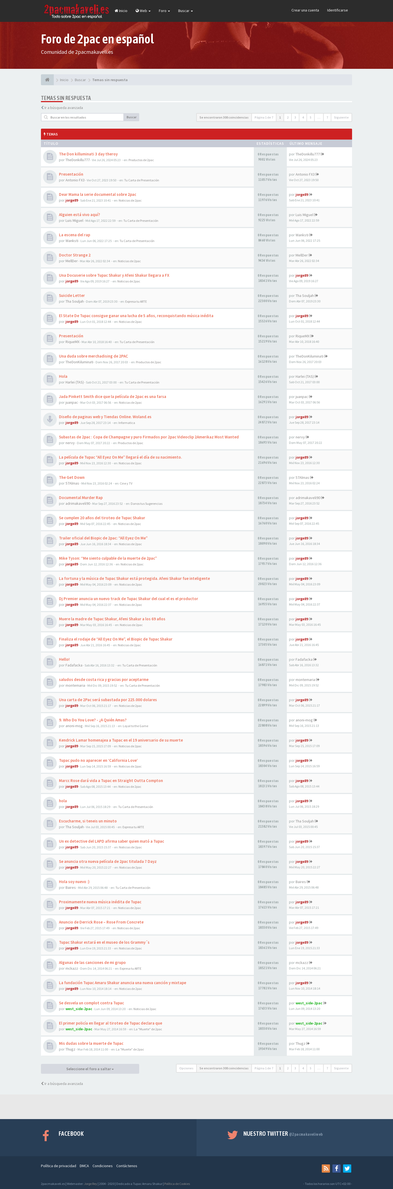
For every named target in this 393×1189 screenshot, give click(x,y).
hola (63, 800)
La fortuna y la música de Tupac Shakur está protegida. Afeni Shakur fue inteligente (134, 578)
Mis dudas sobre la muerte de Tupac (91, 1043)
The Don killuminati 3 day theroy (88, 154)
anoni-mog (74, 725)
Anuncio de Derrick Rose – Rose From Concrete (101, 922)
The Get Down (72, 477)
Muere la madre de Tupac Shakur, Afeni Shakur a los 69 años (112, 618)
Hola (63, 376)
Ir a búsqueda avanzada (63, 107)
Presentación (71, 174)
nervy (70, 442)
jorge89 (72, 200)
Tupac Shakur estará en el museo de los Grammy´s (104, 942)
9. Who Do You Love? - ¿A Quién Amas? (93, 719)
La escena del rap (74, 234)
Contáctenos (126, 1165)
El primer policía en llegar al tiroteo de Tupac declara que (110, 1023)
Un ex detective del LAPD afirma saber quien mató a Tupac (111, 841)
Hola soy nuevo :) (74, 881)
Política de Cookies (177, 1184)
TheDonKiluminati (79, 361)
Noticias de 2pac (130, 200)
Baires (71, 887)
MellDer (72, 260)
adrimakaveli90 (78, 503)
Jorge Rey (90, 1184)
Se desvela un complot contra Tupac (91, 1002)
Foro (164, 10)
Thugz (70, 1049)
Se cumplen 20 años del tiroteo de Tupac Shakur (102, 517)
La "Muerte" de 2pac (148, 1029)
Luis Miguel (74, 220)
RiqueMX (72, 341)
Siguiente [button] (341, 117)
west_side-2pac (79, 1008)
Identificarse (337, 10)
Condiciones (103, 1165)
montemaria (75, 685)
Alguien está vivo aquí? (79, 214)
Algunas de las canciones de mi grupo (92, 962)
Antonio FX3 (75, 180)
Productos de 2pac (141, 160)
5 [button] (310, 117)
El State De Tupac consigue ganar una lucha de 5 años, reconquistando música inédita (136, 315)
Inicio (121, 10)
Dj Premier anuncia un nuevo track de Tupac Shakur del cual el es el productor (128, 598)
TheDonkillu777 (78, 159)
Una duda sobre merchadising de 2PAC (93, 356)
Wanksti (72, 240)
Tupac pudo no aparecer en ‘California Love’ (98, 760)
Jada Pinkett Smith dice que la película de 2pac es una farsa (112, 396)
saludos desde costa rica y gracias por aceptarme (103, 679)
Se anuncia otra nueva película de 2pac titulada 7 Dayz (108, 861)
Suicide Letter (72, 295)
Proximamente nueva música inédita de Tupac (100, 901)
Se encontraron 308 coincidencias (224, 117)
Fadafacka (74, 665)
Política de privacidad (58, 1165)
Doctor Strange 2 (75, 255)
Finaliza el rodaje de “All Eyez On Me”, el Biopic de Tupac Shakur (115, 639)
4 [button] (303, 117)
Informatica (126, 423)
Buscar (185, 10)
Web (143, 10)
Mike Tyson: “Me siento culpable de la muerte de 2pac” (108, 558)
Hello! (64, 659)
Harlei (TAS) (75, 382)
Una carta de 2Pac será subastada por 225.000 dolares (108, 699)
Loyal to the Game (135, 726)
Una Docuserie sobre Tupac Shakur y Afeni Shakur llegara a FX (114, 275)
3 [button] (295, 117)
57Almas (72, 483)
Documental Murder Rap (81, 497)
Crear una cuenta (305, 10)
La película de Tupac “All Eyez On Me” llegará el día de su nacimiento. (120, 457)
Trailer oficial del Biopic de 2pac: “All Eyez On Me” (103, 538)
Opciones (186, 1068)
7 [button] (327, 117)
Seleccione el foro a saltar (90, 1068)
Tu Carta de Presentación (141, 180)
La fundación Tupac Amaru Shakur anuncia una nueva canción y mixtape (122, 982)
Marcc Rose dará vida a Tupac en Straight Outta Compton (111, 780)
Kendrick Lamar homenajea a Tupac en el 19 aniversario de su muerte (121, 740)
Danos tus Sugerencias (146, 503)
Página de (264, 117)
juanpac (72, 402)
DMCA (84, 1165)
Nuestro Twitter (283, 1133)
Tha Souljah (75, 301)
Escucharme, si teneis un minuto (88, 821)
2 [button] (287, 117)
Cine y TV (126, 483)
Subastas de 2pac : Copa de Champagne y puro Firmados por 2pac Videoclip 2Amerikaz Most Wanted (149, 436)
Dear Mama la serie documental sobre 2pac (97, 194)
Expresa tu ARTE (136, 301)
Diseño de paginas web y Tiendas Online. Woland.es (105, 416)
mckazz (72, 968)
